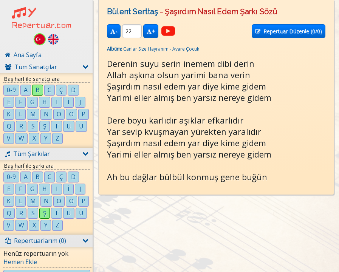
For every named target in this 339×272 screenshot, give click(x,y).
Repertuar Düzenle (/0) (288, 31)
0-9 (11, 90)
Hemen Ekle (20, 262)
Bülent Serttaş (132, 11)
